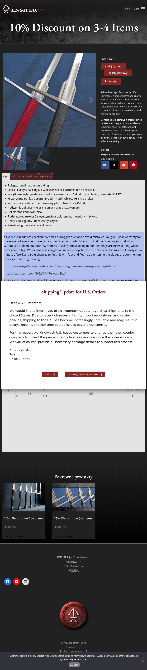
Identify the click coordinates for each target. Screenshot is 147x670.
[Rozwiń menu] (140, 8)
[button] (7, 100)
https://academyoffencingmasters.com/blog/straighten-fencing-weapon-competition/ (59, 265)
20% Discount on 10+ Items (23, 517)
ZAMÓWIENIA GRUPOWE (122, 154)
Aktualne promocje (73, 642)
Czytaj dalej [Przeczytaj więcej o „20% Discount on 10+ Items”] (13, 535)
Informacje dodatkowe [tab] (34, 176)
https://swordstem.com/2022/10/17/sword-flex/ (35, 273)
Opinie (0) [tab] (62, 176)
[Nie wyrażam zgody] (142, 661)
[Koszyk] (128, 9)
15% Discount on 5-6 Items (73, 517)
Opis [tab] (9, 176)
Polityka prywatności (73, 651)
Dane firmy (73, 646)
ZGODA (74, 665)
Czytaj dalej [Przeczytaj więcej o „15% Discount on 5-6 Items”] (63, 535)
